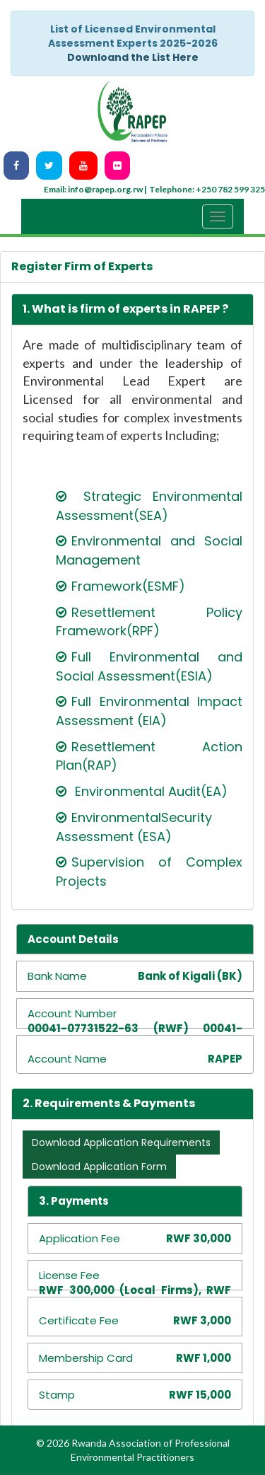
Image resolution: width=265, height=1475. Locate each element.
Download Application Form (99, 1166)
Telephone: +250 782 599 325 (207, 189)
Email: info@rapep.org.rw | (95, 189)
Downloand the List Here (133, 57)
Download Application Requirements (121, 1142)
